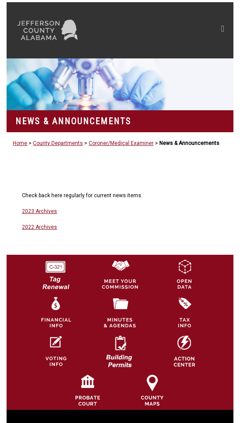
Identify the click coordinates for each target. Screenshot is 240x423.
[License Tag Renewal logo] (55, 272)
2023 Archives (39, 211)
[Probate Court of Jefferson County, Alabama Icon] (87, 390)
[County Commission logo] (119, 274)
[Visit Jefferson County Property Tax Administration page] (184, 312)
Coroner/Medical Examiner (121, 143)
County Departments (58, 143)
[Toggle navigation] (222, 30)
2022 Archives (39, 227)
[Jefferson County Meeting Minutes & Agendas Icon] (119, 312)
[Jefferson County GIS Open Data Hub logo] (184, 274)
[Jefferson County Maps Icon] (152, 390)
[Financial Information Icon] (55, 312)
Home (20, 143)
